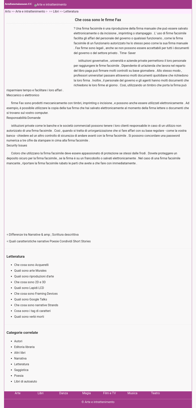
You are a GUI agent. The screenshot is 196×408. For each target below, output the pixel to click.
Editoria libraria (24, 347)
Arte (17, 393)
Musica (132, 393)
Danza (63, 393)
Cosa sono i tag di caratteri (32, 311)
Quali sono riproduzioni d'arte (34, 276)
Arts (8, 11)
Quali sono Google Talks (31, 299)
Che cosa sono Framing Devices (36, 293)
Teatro (155, 393)
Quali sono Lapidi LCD (29, 288)
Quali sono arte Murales (30, 270)
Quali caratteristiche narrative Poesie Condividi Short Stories (50, 241)
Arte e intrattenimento (51, 4)
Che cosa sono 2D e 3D (30, 282)
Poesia (18, 376)
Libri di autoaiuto (25, 381)
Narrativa (20, 358)
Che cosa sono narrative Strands (36, 305)
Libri (56, 11)
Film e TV (109, 393)
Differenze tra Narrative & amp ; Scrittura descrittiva (44, 234)
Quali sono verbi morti (29, 316)
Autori (18, 341)
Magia (86, 393)
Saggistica (21, 370)
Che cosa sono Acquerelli (31, 265)
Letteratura (71, 11)
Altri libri (19, 353)
